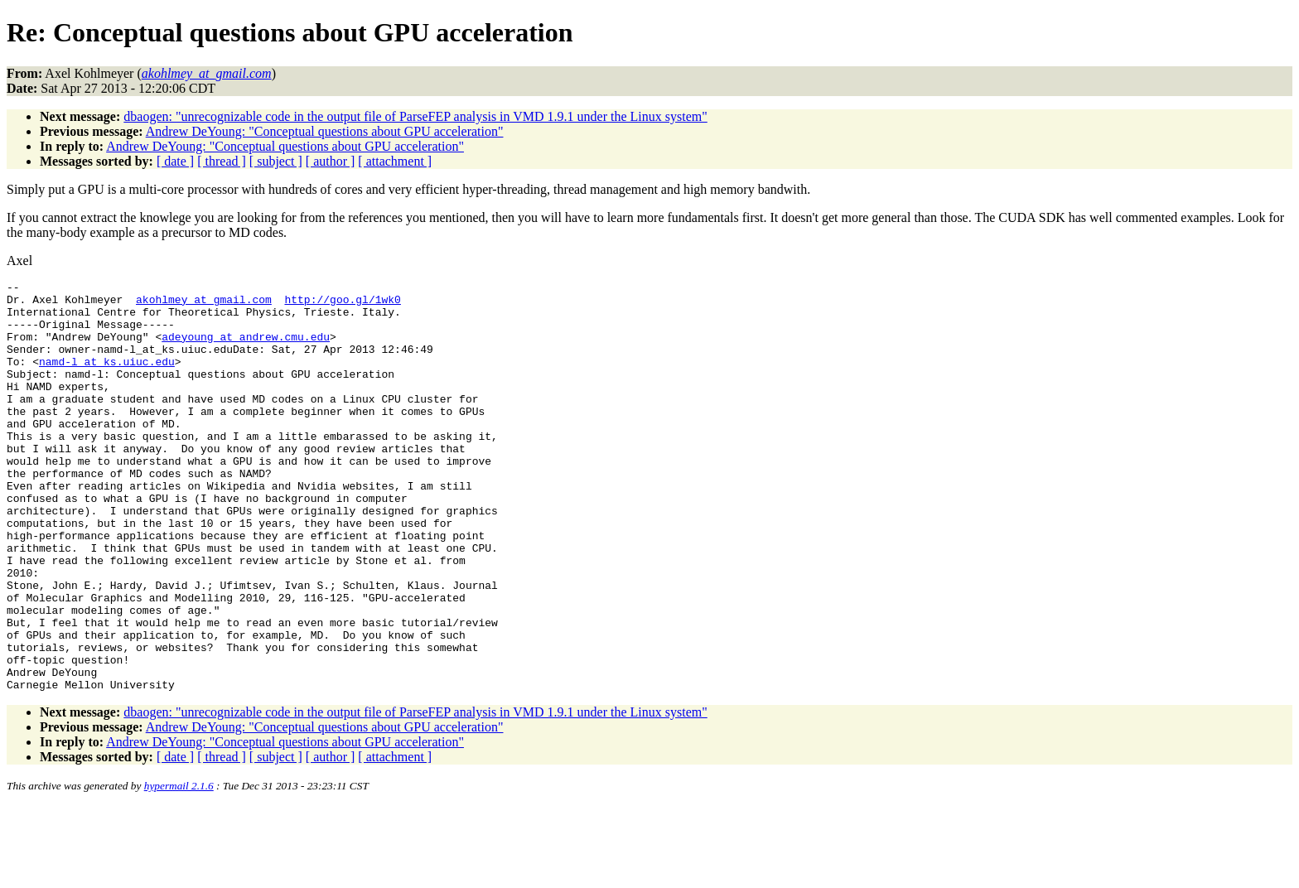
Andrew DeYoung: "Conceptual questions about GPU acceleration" (325, 131)
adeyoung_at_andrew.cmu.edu (246, 348)
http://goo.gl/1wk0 (342, 304)
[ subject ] (275, 161)
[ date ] (175, 161)
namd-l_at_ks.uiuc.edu (107, 378)
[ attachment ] (395, 161)
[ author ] (330, 161)
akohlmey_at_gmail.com (204, 304)
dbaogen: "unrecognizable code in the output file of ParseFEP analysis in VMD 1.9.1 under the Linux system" (415, 116)
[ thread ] (221, 161)
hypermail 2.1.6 (179, 867)
